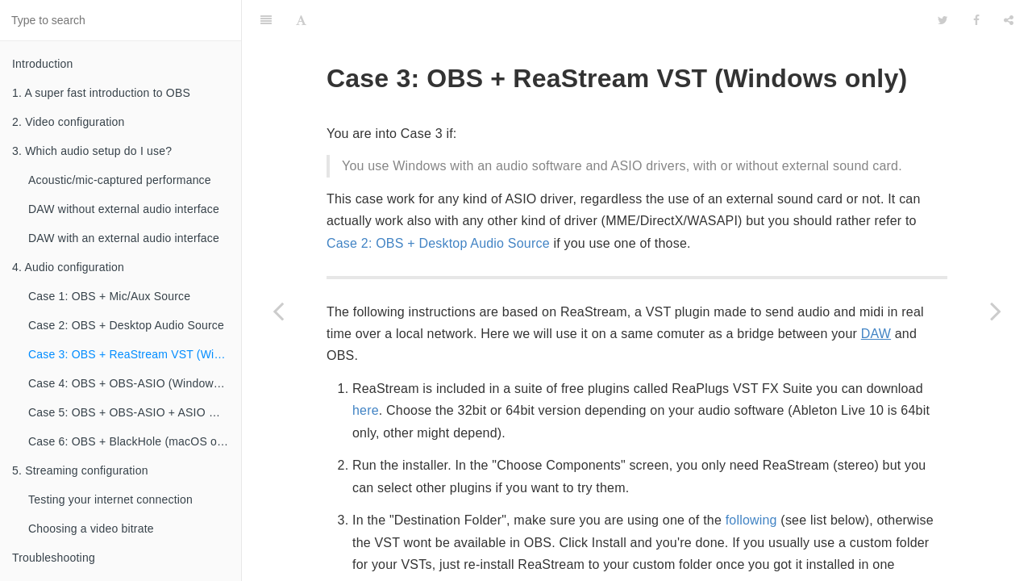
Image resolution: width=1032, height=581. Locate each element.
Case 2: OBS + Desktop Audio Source (126, 325)
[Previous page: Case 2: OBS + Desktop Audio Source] (278, 310)
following (751, 480)
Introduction (42, 63)
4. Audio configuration (68, 267)
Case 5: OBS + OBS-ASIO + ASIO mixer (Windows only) (134, 412)
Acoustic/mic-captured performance (119, 179)
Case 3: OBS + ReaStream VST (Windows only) (134, 354)
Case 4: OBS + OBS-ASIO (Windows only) (134, 383)
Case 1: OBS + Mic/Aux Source (109, 296)
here (365, 370)
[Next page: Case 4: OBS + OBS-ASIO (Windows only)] (995, 310)
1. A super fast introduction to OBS (101, 92)
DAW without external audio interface (123, 209)
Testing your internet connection (110, 499)
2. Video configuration (68, 121)
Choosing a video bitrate (91, 528)
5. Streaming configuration (80, 470)
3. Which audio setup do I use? (92, 150)
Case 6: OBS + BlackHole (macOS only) (131, 441)
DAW (876, 293)
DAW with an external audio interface (123, 238)
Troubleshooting (53, 557)
